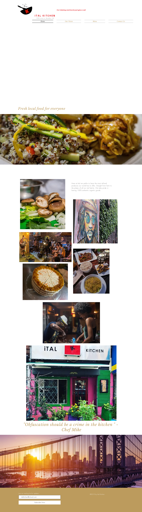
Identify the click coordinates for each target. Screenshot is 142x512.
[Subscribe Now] (40, 502)
